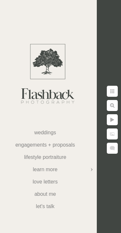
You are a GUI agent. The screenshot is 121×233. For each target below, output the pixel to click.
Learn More (45, 169)
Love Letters (45, 181)
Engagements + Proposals (45, 145)
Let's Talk (45, 206)
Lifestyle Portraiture (45, 157)
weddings (45, 132)
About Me (45, 194)
